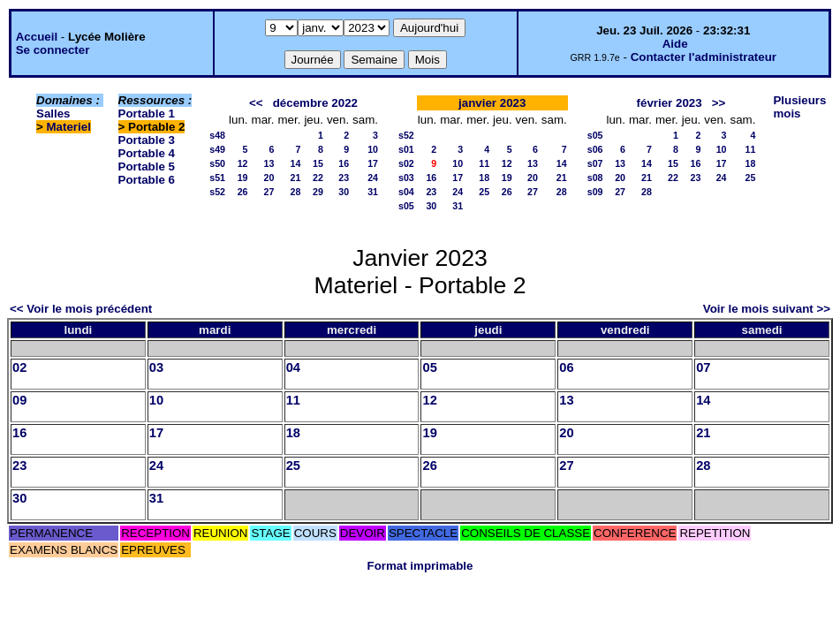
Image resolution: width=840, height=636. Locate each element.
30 (343, 191)
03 (156, 367)
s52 (217, 191)
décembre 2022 (315, 103)
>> (719, 103)
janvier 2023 (492, 103)
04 (293, 367)
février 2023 (669, 103)
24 (372, 177)
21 (296, 177)
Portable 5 (146, 166)
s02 (406, 163)
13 (269, 163)
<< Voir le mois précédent (81, 308)
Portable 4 (146, 153)
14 (296, 163)
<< (256, 103)
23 (343, 177)
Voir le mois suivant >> (766, 308)
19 (243, 177)
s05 (406, 206)
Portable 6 (146, 179)
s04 (406, 191)
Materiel (69, 126)
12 (243, 163)
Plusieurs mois (799, 107)
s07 (595, 163)
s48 (217, 135)
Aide (675, 43)
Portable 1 (146, 113)
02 (19, 367)
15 (318, 163)
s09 (595, 191)
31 (372, 191)
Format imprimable (420, 565)
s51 (217, 177)
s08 (595, 177)
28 (296, 191)
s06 (595, 149)
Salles (53, 113)
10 (372, 149)
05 (429, 367)
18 (484, 177)
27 (269, 191)
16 (343, 163)
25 (484, 191)
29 (318, 191)
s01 (406, 149)
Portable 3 (146, 140)
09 (19, 400)
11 (484, 163)
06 (566, 367)
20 (269, 177)
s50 (217, 163)
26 (243, 191)
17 (372, 163)
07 (703, 367)
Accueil (36, 36)
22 (318, 177)
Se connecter (53, 50)
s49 (217, 149)
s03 (406, 177)
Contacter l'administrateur (703, 57)
